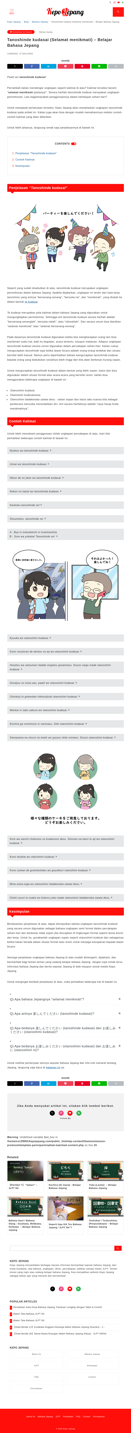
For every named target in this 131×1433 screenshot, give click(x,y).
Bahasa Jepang (46, 32)
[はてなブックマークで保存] (48, 66)
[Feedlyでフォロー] (123, 2)
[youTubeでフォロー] (69, 1289)
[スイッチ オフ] (118, 12)
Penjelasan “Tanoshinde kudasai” (36, 153)
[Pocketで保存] (65, 66)
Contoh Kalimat (25, 159)
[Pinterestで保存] (82, 66)
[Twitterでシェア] (15, 66)
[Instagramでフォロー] (114, 2)
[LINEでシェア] (99, 66)
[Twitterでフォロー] (110, 2)
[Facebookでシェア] (32, 66)
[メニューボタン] (11, 11)
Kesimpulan (23, 166)
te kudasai (31, 301)
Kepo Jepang (69, 1429)
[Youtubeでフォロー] (119, 2)
